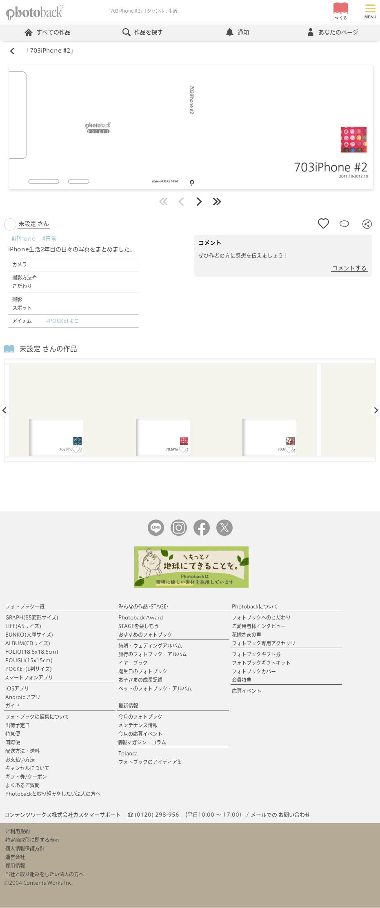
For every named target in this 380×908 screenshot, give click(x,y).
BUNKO (29, 635)
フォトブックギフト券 (256, 654)
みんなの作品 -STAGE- (143, 606)
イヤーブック (133, 663)
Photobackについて (255, 606)
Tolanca (128, 753)
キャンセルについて (27, 768)
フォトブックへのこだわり (261, 617)
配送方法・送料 (22, 751)
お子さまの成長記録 (140, 680)
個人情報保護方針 (24, 848)
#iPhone (23, 239)
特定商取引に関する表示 (32, 840)
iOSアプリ (17, 688)
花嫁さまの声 (246, 635)
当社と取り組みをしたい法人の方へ (44, 874)
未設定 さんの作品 (48, 349)
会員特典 (241, 680)
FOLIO (31, 652)
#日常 (49, 239)
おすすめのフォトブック (145, 635)
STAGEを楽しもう (138, 626)
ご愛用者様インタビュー (259, 626)
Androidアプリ (22, 697)
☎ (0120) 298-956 (153, 815)
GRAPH (31, 617)
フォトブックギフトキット (261, 663)
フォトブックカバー (254, 671)
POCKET (28, 669)
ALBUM (27, 643)
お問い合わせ (294, 815)
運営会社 (15, 857)
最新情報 (128, 706)
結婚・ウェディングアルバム (150, 646)
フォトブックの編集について (37, 717)
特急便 (12, 734)
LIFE (23, 626)
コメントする (349, 268)
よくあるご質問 (22, 785)
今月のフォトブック (140, 717)
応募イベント (246, 691)
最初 (163, 202)
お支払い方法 (20, 759)
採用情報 (15, 866)
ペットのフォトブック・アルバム (155, 688)
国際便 (12, 742)
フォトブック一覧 (24, 606)
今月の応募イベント (140, 734)
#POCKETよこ (62, 321)
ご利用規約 (17, 831)
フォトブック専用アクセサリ (264, 643)
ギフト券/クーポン (26, 777)
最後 (217, 202)
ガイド (12, 706)
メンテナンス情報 (138, 725)
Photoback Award (140, 617)
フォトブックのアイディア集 (150, 762)
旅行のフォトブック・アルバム (152, 654)
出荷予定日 (17, 725)
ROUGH (29, 660)
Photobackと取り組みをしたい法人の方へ (52, 794)
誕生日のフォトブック (142, 671)
